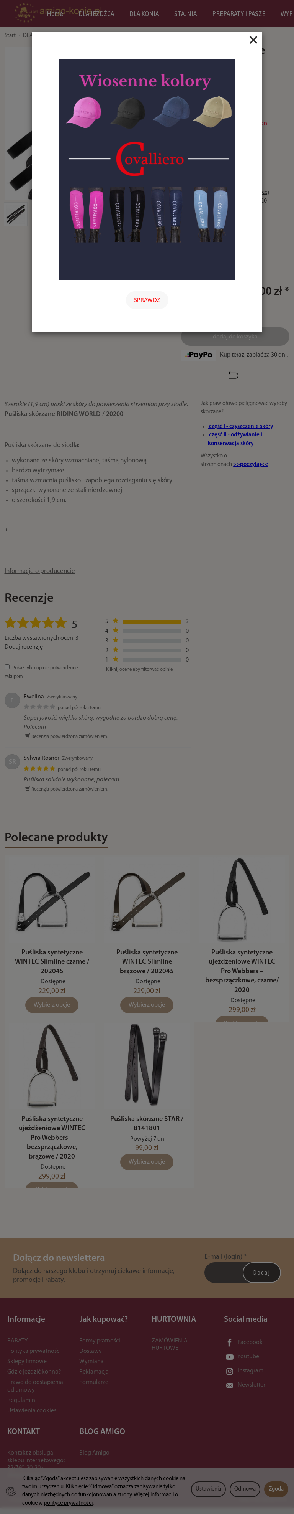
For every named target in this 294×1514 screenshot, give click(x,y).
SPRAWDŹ (147, 300)
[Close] (253, 40)
